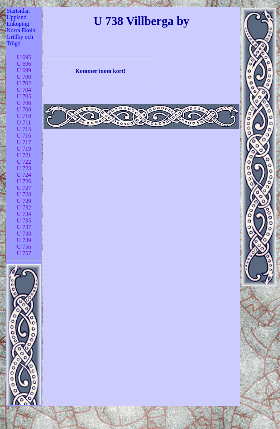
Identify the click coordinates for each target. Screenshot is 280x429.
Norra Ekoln (21, 30)
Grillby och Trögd (20, 40)
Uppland (16, 17)
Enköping (18, 24)
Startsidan (18, 11)
